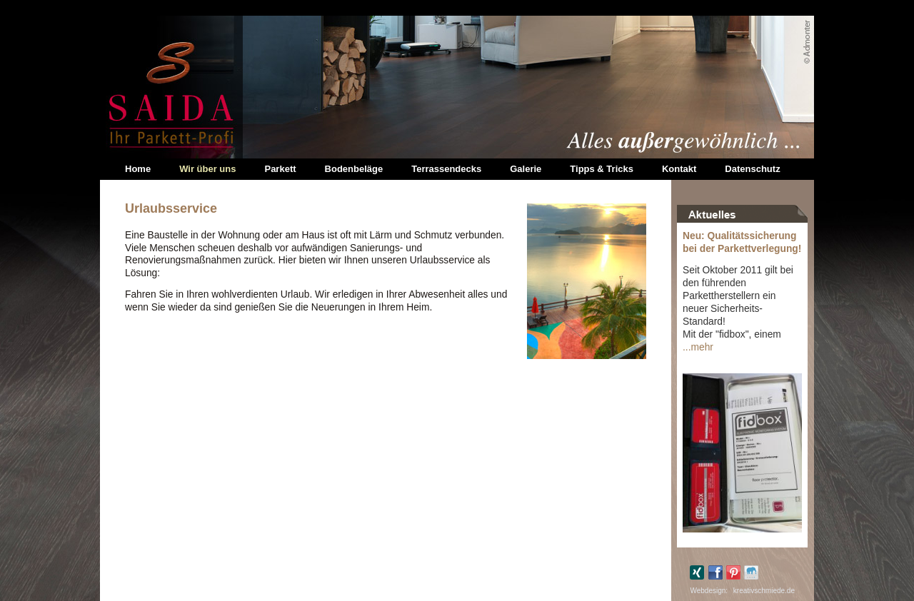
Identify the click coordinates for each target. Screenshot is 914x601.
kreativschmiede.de (764, 591)
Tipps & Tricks (601, 168)
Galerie (525, 168)
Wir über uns (207, 168)
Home (138, 168)
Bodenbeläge (354, 168)
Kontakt (679, 168)
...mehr (698, 347)
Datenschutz (752, 168)
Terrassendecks (446, 168)
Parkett (280, 168)
